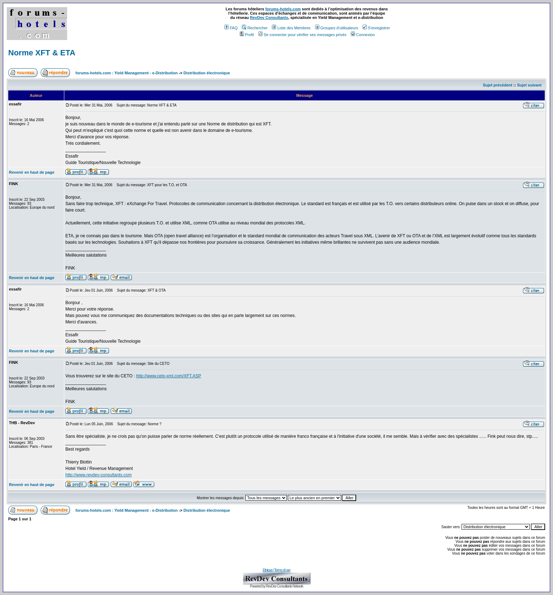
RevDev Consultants (269, 17)
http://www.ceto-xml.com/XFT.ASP (168, 375)
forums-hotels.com (283, 9)
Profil (247, 35)
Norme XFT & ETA (41, 52)
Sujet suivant (529, 85)
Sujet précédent (497, 85)
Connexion (363, 35)
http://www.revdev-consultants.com (98, 474)
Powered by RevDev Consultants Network (276, 586)
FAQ (231, 28)
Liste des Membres (291, 28)
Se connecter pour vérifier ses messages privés (302, 35)
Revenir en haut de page (31, 172)
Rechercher (255, 28)
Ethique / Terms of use (276, 570)
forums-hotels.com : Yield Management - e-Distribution (126, 73)
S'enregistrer (376, 28)
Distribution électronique (207, 73)
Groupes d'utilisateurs (336, 28)
